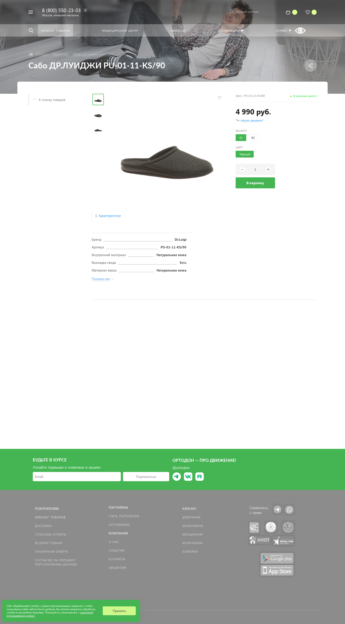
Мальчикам (192, 526)
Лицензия (117, 567)
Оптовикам (119, 525)
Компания (118, 533)
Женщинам (192, 534)
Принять (119, 610)
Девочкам (191, 517)
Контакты (117, 559)
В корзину (255, 182)
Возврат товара (48, 543)
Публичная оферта (51, 551)
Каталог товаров (50, 517)
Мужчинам (192, 543)
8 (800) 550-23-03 (61, 10)
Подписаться (146, 476)
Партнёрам (118, 507)
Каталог (189, 509)
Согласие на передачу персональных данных (56, 562)
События (116, 550)
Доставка (43, 526)
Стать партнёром (124, 516)
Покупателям (47, 509)
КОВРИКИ (190, 551)
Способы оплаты (50, 534)
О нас (114, 542)
